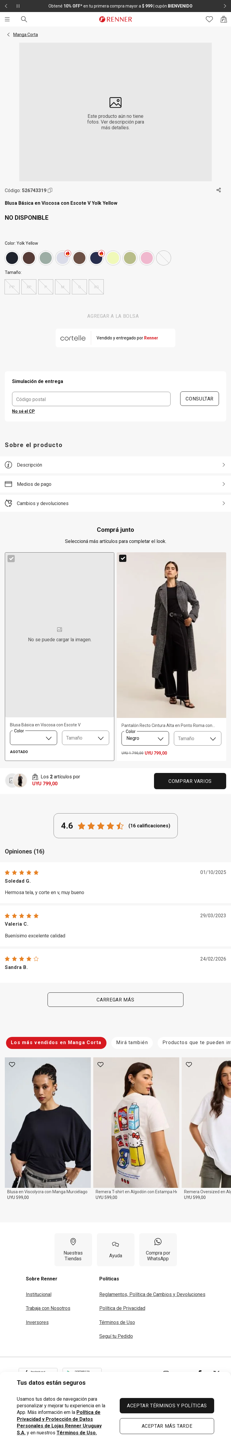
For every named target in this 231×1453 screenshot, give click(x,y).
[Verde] (45, 258)
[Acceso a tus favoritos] (209, 19)
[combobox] (33, 738)
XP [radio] (29, 287)
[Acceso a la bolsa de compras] (224, 19)
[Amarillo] (113, 258)
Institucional (38, 1294)
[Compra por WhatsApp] (158, 1249)
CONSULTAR (200, 399)
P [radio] (45, 287)
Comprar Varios (190, 781)
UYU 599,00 (18, 1197)
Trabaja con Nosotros (48, 1308)
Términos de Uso (117, 1322)
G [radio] (79, 287)
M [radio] (62, 287)
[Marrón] (29, 258)
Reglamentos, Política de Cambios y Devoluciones (152, 1294)
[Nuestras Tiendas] (73, 1249)
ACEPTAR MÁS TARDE (167, 1426)
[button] (8, 34)
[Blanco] (62, 258)
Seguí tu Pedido (116, 1336)
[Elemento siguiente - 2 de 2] (225, 6)
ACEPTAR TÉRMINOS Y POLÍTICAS (167, 1406)
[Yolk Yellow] (163, 258)
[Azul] (96, 258)
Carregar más (115, 1000)
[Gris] (12, 258)
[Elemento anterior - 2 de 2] (6, 6)
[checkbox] (11, 558)
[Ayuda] (115, 1249)
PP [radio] (12, 287)
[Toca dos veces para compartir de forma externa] (219, 190)
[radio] (12, 258)
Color (19, 730)
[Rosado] (147, 258)
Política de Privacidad (122, 1308)
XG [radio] (96, 287)
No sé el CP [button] (23, 411)
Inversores (37, 1322)
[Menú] (7, 19)
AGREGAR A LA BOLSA (113, 316)
